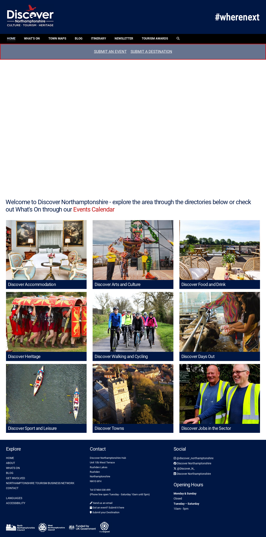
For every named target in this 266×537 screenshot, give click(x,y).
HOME (10, 458)
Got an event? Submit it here (107, 507)
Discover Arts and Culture (117, 284)
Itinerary (98, 38)
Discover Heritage (24, 356)
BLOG (9, 473)
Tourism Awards (155, 38)
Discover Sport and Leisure (32, 428)
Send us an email (101, 502)
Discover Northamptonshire (192, 463)
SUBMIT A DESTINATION (151, 51)
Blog (78, 38)
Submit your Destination (104, 512)
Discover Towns (109, 428)
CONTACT (12, 488)
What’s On (32, 38)
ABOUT (10, 463)
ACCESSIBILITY (15, 503)
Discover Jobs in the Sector (206, 428)
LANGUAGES (14, 498)
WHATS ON (13, 468)
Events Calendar (93, 209)
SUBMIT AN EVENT (110, 51)
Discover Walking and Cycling (121, 356)
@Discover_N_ (184, 468)
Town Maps (57, 38)
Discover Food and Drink (203, 284)
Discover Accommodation (32, 284)
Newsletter (124, 38)
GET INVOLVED (15, 478)
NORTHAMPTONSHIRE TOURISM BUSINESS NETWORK (40, 483)
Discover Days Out (197, 356)
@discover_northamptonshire (193, 458)
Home (11, 38)
